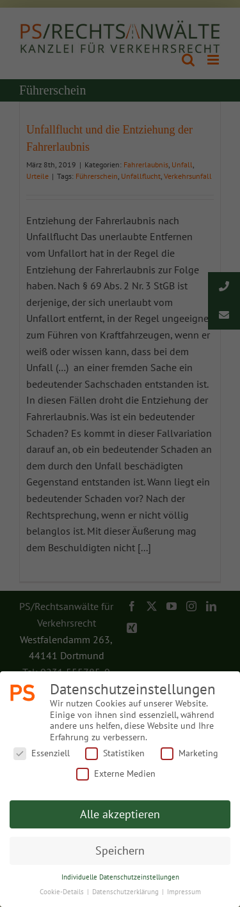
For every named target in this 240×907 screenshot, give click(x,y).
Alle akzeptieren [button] (120, 814)
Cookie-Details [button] (63, 891)
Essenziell (41, 753)
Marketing (189, 753)
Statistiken (115, 753)
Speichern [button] (120, 850)
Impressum (184, 891)
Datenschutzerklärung (126, 891)
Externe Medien (116, 774)
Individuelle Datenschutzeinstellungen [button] (120, 877)
